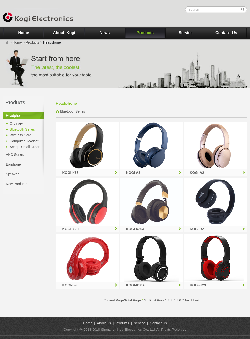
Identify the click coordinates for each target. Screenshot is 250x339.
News (105, 33)
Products (145, 33)
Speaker (12, 174)
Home (23, 33)
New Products (16, 184)
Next (188, 300)
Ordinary (16, 123)
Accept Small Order (24, 147)
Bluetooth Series (22, 129)
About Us (104, 323)
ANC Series (15, 155)
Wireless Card (20, 135)
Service (186, 33)
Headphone (14, 116)
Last (196, 300)
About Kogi (64, 33)
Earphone (13, 164)
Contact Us (226, 33)
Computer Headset (24, 141)
